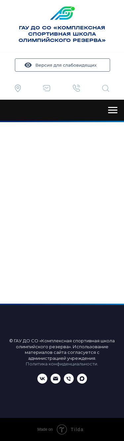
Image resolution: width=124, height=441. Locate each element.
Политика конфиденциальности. (62, 363)
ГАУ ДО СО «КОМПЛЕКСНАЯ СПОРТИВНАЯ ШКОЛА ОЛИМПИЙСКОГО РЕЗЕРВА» (62, 33)
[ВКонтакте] (42, 382)
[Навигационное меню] (112, 110)
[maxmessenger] (82, 382)
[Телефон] (69, 382)
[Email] (56, 382)
